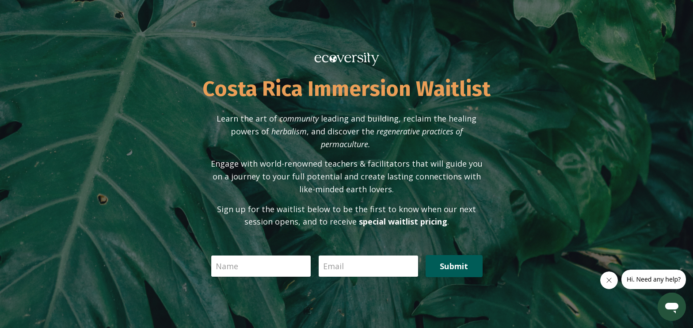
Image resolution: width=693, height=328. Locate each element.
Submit (454, 266)
